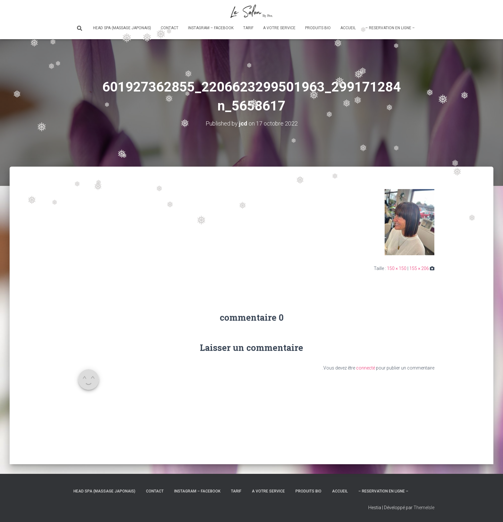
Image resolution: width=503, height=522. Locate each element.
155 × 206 (419, 268)
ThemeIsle (423, 507)
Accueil (348, 28)
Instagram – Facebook (211, 28)
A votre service (279, 28)
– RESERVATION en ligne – (390, 28)
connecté (365, 367)
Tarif (248, 28)
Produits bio (318, 28)
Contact (169, 28)
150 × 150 (396, 268)
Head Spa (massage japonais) (122, 28)
